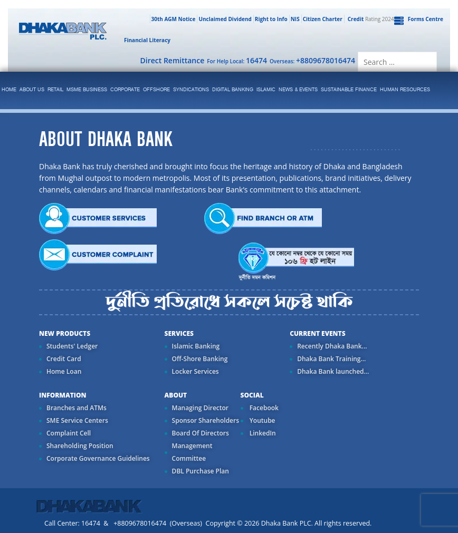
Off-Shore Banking (200, 358)
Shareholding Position (79, 445)
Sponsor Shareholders (205, 420)
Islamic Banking (196, 346)
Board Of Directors (200, 433)
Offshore (156, 90)
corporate (125, 90)
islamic (265, 90)
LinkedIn (262, 433)
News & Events (298, 90)
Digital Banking (232, 90)
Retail (55, 90)
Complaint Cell (68, 433)
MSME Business (86, 90)
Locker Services (195, 371)
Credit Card (63, 358)
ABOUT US (32, 90)
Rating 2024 (370, 19)
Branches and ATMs (76, 407)
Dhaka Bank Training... (331, 358)
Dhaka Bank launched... (333, 371)
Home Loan (63, 371)
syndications (191, 90)
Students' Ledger (72, 346)
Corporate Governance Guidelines (98, 458)
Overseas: (312, 60)
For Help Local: (237, 60)
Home (9, 90)
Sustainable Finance (349, 90)
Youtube (261, 420)
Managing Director (200, 407)
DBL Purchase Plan (200, 471)
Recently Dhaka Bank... (332, 346)
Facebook (263, 407)
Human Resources (405, 90)
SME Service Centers (77, 420)
